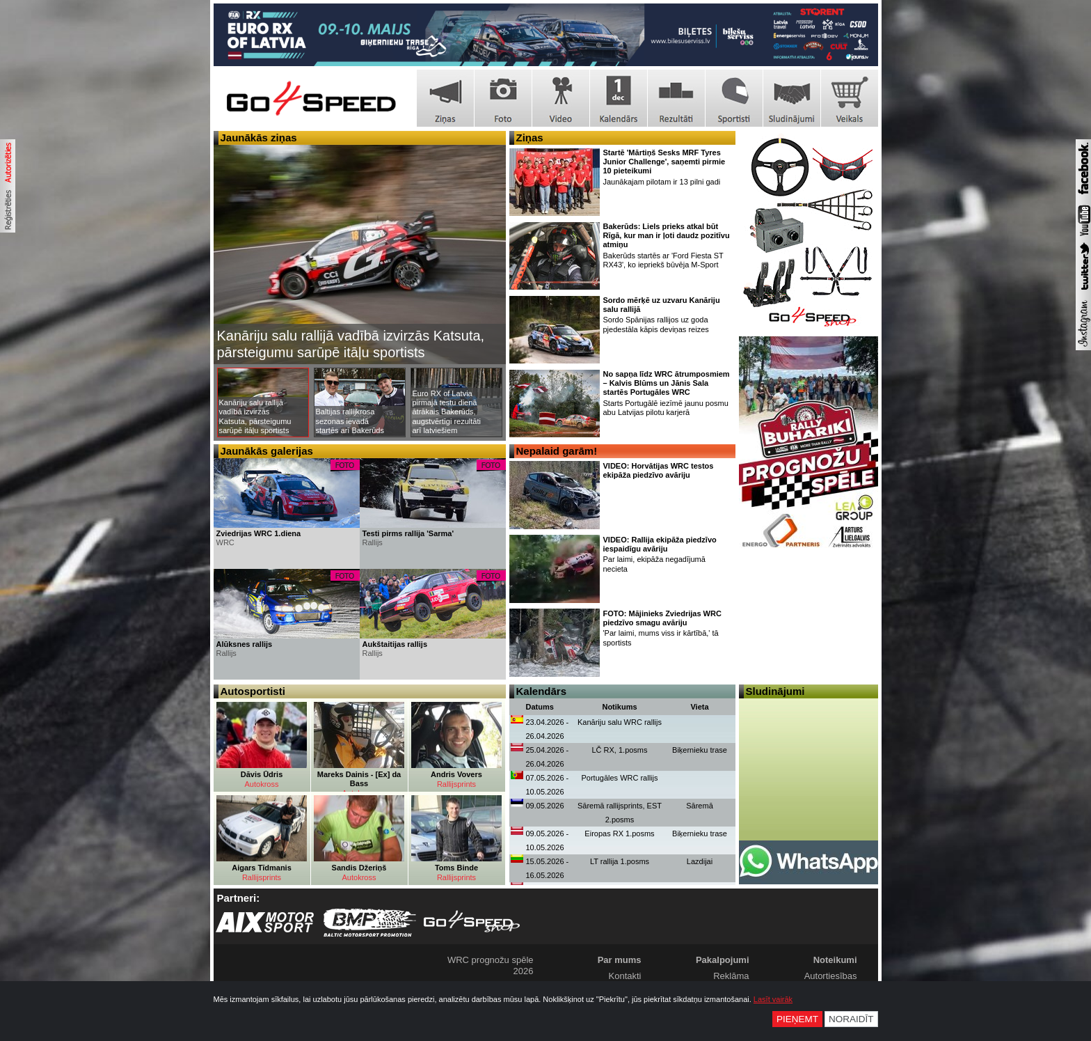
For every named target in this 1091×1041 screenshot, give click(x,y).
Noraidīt (851, 1019)
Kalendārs (541, 691)
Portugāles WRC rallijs (619, 778)
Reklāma (731, 976)
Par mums (620, 960)
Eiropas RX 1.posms (619, 833)
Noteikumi (835, 960)
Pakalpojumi (722, 960)
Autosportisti (253, 691)
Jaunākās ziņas (259, 137)
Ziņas (529, 137)
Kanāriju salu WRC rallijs (620, 722)
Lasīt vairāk (773, 999)
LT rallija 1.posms (619, 861)
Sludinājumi (775, 691)
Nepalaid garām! (557, 451)
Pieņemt (797, 1019)
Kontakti (625, 976)
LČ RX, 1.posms (619, 750)
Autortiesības (830, 976)
